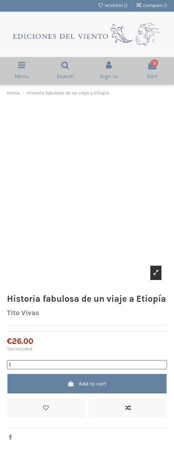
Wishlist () (113, 5)
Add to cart (87, 383)
